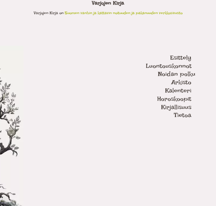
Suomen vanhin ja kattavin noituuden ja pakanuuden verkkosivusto (123, 12)
